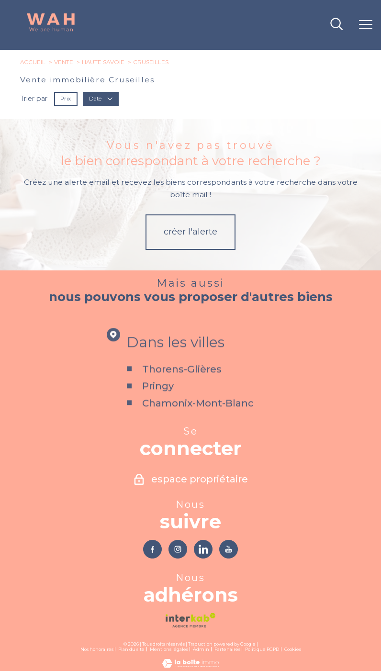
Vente (63, 62)
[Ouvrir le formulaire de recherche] (336, 24)
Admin (201, 649)
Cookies (292, 649)
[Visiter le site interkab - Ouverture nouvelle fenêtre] (190, 620)
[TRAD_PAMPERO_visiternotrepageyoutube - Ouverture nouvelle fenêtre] (228, 549)
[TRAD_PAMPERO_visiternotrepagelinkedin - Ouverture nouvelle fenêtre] (203, 549)
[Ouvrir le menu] (365, 25)
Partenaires (227, 649)
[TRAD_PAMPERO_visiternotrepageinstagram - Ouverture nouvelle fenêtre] (177, 549)
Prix (66, 98)
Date (101, 98)
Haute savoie (103, 62)
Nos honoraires (96, 649)
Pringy (158, 401)
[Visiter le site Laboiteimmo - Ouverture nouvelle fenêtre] (190, 665)
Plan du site (131, 649)
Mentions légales (169, 649)
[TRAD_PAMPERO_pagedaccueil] (51, 30)
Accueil (32, 62)
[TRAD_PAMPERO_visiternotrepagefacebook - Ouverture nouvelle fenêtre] (152, 549)
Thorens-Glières (182, 385)
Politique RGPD (262, 649)
